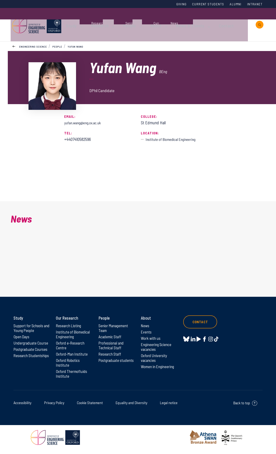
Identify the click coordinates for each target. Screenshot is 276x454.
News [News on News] (145, 328)
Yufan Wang (76, 36)
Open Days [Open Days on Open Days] (21, 339)
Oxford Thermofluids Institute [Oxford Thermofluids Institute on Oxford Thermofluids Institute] (72, 378)
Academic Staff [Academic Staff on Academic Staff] (110, 339)
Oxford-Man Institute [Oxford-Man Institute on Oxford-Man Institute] (72, 357)
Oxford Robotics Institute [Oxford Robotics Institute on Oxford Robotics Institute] (68, 366)
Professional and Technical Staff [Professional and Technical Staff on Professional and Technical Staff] (111, 348)
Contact (220, 19)
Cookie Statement (90, 407)
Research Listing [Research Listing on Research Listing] (69, 328)
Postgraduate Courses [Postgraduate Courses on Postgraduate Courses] (31, 352)
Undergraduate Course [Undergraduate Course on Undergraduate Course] (31, 345)
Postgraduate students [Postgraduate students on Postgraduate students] (109, 366)
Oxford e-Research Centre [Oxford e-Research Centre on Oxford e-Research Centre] (71, 348)
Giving (173, 4)
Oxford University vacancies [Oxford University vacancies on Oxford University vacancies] (154, 361)
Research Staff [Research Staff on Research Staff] (110, 357)
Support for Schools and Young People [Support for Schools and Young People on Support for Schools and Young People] (29, 330)
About (158, 19)
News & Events (188, 19)
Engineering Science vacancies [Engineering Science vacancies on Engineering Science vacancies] (157, 350)
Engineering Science (33, 36)
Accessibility (22, 407)
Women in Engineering (159, 370)
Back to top (241, 407)
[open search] (259, 19)
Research (108, 19)
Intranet (254, 4)
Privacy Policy (54, 407)
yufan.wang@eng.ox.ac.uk (85, 112)
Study (82, 19)
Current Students (202, 4)
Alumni (232, 4)
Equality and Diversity (131, 407)
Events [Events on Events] (146, 334)
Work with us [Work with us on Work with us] (151, 340)
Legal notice (169, 407)
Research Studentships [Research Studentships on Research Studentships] (24, 361)
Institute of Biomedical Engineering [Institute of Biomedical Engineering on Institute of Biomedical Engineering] (74, 337)
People (134, 19)
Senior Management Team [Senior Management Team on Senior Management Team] (114, 330)
